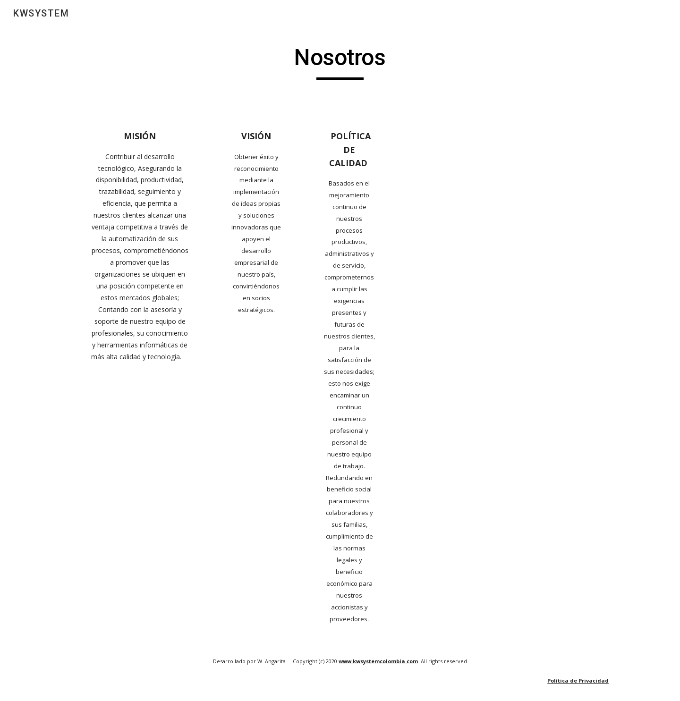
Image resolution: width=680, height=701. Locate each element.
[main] (340, 62)
